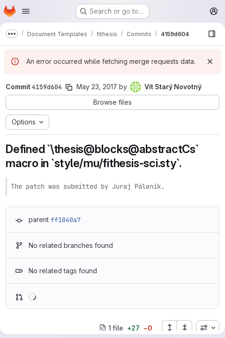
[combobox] (207, 327)
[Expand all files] (169, 327)
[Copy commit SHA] (69, 87)
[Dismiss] (210, 61)
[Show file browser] (211, 33)
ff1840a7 (66, 219)
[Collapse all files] (184, 327)
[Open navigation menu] (25, 11)
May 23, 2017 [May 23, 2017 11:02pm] (96, 87)
